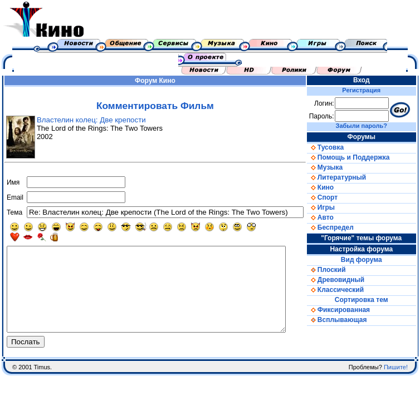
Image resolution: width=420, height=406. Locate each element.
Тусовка (337, 147)
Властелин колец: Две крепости (88, 120)
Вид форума (369, 260)
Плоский (338, 270)
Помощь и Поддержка (360, 157)
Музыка (336, 167)
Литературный (348, 177)
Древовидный (347, 280)
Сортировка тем (369, 300)
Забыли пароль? (369, 125)
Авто (332, 217)
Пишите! (396, 383)
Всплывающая (349, 320)
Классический (347, 290)
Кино (172, 81)
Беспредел (342, 227)
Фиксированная (350, 310)
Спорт (334, 197)
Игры (332, 207)
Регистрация (369, 90)
